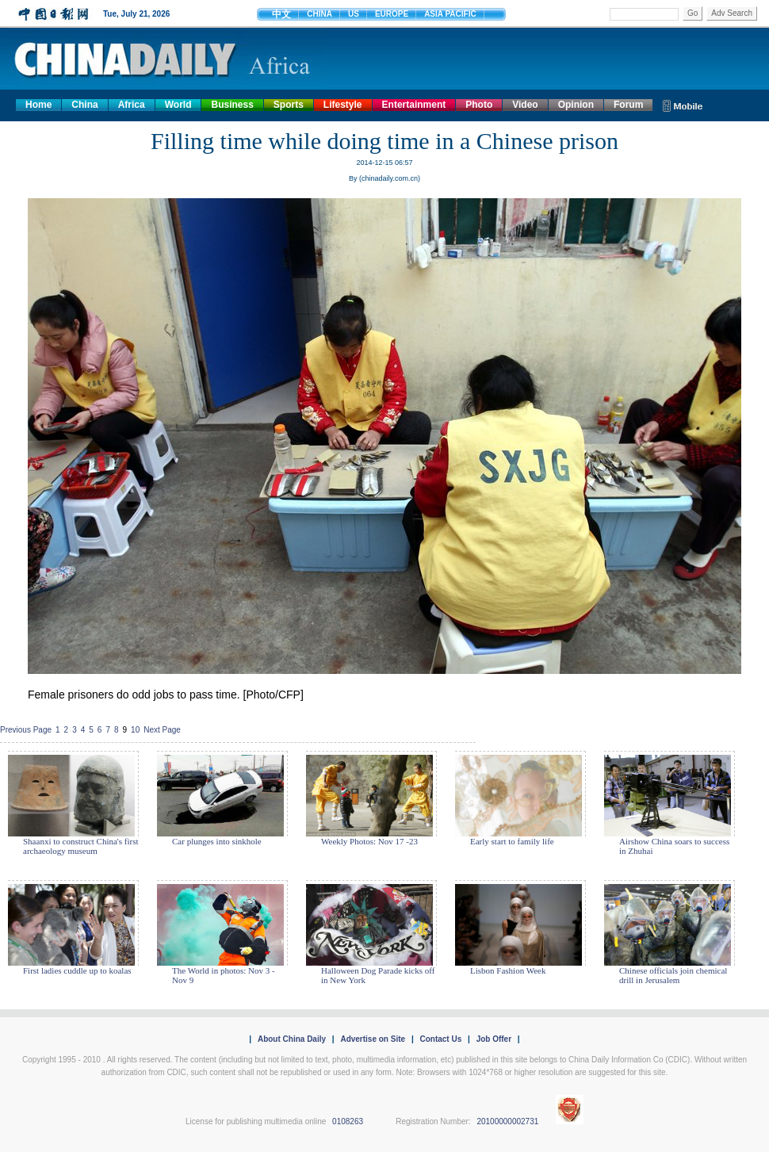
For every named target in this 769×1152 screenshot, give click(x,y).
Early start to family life (512, 841)
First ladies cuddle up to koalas (77, 970)
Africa (131, 104)
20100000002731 (507, 1121)
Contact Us (440, 1039)
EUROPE (391, 14)
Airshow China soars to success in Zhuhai (674, 845)
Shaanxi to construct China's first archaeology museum (81, 845)
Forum (628, 104)
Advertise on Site (372, 1039)
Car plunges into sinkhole (217, 841)
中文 (281, 14)
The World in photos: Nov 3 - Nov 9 (223, 975)
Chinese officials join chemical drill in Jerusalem (673, 975)
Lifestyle (342, 104)
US (353, 14)
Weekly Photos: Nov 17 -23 (369, 841)
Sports (289, 104)
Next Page (162, 729)
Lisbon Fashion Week (507, 970)
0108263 (347, 1121)
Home (38, 104)
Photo (478, 104)
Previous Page (26, 729)
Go (692, 13)
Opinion (576, 104)
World (178, 104)
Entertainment (414, 104)
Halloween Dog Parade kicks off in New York (377, 975)
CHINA (319, 14)
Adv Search (731, 13)
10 (135, 729)
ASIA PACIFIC (450, 14)
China (84, 104)
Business (232, 104)
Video (525, 104)
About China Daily (292, 1039)
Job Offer (493, 1039)
